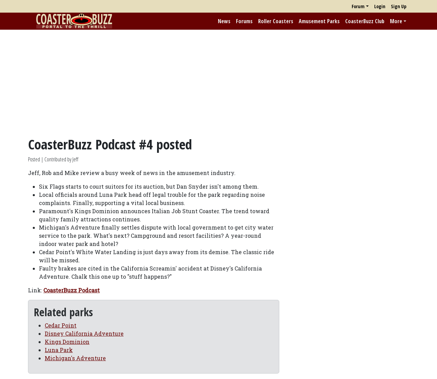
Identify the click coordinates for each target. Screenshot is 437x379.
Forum (358, 6)
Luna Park (59, 349)
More (396, 21)
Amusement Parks (319, 21)
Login (379, 6)
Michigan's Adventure (75, 358)
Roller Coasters (275, 21)
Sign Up (398, 6)
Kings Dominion (67, 341)
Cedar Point (60, 325)
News (224, 21)
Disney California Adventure (84, 333)
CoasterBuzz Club (364, 21)
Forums (244, 21)
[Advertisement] (218, 83)
